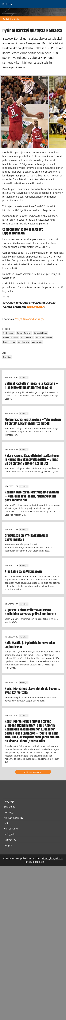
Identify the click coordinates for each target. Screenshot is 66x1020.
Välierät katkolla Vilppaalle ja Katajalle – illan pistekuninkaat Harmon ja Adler (31, 385)
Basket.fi (7, 19)
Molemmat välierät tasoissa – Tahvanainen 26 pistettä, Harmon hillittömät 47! (33, 421)
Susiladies (9, 806)
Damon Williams (40, 333)
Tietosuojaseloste (34, 861)
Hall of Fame (11, 828)
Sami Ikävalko (23, 342)
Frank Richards (27, 337)
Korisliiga (7, 357)
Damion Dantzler (24, 333)
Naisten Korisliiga (13, 817)
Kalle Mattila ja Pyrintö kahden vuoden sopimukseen (30, 645)
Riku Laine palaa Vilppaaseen (23, 571)
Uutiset (17, 19)
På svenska (10, 839)
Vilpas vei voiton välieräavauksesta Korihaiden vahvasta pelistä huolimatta (30, 612)
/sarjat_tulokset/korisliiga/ (29, 319)
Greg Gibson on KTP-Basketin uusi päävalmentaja (26, 537)
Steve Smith (37, 342)
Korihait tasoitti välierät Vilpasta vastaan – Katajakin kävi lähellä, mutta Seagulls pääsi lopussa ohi (32, 496)
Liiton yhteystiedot (52, 858)
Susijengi (9, 801)
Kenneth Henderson (44, 337)
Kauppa (8, 845)
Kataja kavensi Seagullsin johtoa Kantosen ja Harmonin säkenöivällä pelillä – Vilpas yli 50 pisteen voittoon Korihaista (32, 459)
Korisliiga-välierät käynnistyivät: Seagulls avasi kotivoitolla (32, 690)
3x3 (6, 823)
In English (9, 834)
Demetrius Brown (10, 337)
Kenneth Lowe (9, 342)
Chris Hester (8, 333)
